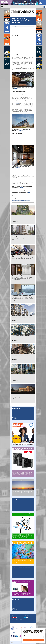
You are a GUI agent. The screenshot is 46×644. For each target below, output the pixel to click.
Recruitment (15, 6)
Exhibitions (19, 6)
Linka (20, 191)
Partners (23, 6)
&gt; (23, 45)
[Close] (45, 628)
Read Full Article (15, 221)
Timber (13, 200)
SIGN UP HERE (14, 617)
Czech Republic (27, 200)
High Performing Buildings (19, 200)
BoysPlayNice (16, 88)
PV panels (17, 103)
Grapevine (8, 6)
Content (4, 6)
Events (11, 6)
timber (19, 100)
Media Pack (27, 6)
